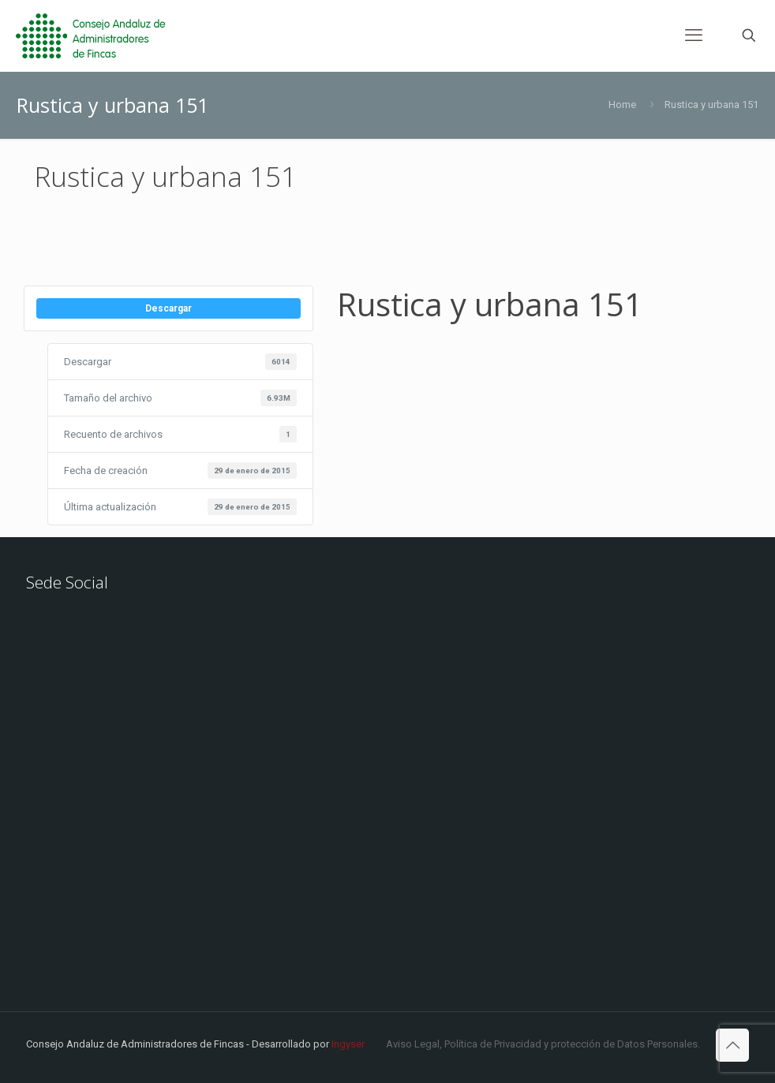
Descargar (168, 308)
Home (622, 104)
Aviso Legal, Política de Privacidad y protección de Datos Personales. (543, 1044)
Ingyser (348, 1044)
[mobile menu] (693, 35)
